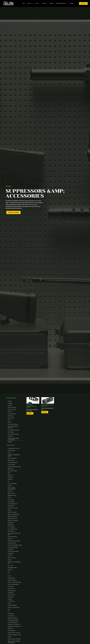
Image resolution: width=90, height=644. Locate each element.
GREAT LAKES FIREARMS (14, 639)
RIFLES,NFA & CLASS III (13, 430)
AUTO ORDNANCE (12, 483)
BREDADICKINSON (12, 516)
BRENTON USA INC (12, 518)
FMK (9, 609)
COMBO (10, 401)
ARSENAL (10, 479)
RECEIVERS (10, 416)
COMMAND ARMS (12, 567)
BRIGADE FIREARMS (13, 520)
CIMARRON (10, 553)
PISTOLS (10, 411)
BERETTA (10, 491)
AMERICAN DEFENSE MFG (14, 466)
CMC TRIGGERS (12, 557)
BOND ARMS (11, 506)
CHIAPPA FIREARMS (13, 547)
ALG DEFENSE (11, 464)
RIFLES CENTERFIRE (13, 424)
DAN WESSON (11, 578)
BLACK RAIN (11, 499)
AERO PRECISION (12, 458)
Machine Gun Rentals (61, 3)
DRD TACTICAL (11, 595)
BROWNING (11, 525)
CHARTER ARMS (12, 543)
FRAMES (10, 403)
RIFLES (9, 422)
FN (8, 611)
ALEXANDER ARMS (12, 462)
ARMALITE (10, 475)
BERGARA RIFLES (12, 495)
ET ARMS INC (11, 601)
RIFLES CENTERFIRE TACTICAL (13, 427)
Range (37, 3)
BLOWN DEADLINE (12, 504)
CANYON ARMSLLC (12, 536)
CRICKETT (10, 569)
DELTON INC (11, 586)
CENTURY (10, 539)
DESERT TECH (11, 588)
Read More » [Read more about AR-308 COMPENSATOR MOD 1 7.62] (44, 412)
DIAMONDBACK (12, 590)
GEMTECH (10, 628)
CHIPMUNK (10, 549)
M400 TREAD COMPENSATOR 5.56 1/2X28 (31, 406)
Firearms (51, 3)
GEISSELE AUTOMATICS (14, 624)
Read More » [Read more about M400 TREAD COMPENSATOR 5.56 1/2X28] (30, 413)
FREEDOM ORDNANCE (13, 620)
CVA (9, 571)
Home (23, 3)
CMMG (9, 560)
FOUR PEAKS (11, 616)
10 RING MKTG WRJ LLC (14, 448)
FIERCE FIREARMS (12, 605)
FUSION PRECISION (12, 622)
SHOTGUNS (11, 432)
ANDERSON (11, 468)
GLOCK (9, 637)
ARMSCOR (10, 477)
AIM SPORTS (11, 460)
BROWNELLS (11, 522)
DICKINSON (11, 592)
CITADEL (10, 555)
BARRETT (10, 485)
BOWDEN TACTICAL (13, 508)
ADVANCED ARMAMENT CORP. (14, 455)
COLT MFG (10, 565)
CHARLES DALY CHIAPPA (14, 541)
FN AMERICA (11, 614)
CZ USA (10, 576)
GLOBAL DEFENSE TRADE (14, 635)
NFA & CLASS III (12, 409)
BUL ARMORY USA (12, 529)
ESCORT (10, 599)
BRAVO (9, 510)
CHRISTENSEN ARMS (13, 551)
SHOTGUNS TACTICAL (13, 434)
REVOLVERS (11, 418)
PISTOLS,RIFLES (12, 414)
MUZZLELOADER (12, 407)
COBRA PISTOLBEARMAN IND (14, 562)
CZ (8, 574)
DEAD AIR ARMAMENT (13, 584)
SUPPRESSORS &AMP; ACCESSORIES (13, 439)
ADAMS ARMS (11, 450)
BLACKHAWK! (11, 501)
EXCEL (9, 603)
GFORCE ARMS (11, 630)
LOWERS (10, 405)
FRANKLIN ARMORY (13, 618)
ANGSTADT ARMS (12, 471)
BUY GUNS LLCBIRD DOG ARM (14, 534)
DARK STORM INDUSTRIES (14, 582)
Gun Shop (44, 3)
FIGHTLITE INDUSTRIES (14, 607)
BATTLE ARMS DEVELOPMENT (12, 488)
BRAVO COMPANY (12, 512)
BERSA (9, 497)
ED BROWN (10, 597)
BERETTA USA (11, 493)
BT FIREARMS (11, 527)
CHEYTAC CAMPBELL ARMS (15, 545)
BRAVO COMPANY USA (13, 514)
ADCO (9, 452)
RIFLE (9, 420)
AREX (9, 473)
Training (71, 3)
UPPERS (10, 442)
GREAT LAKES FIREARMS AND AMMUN (14, 641)
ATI (8, 481)
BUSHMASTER (11, 531)
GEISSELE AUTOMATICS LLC (15, 626)
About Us (30, 3)
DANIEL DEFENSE (12, 580)
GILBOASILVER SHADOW (14, 632)
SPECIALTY (10, 436)
